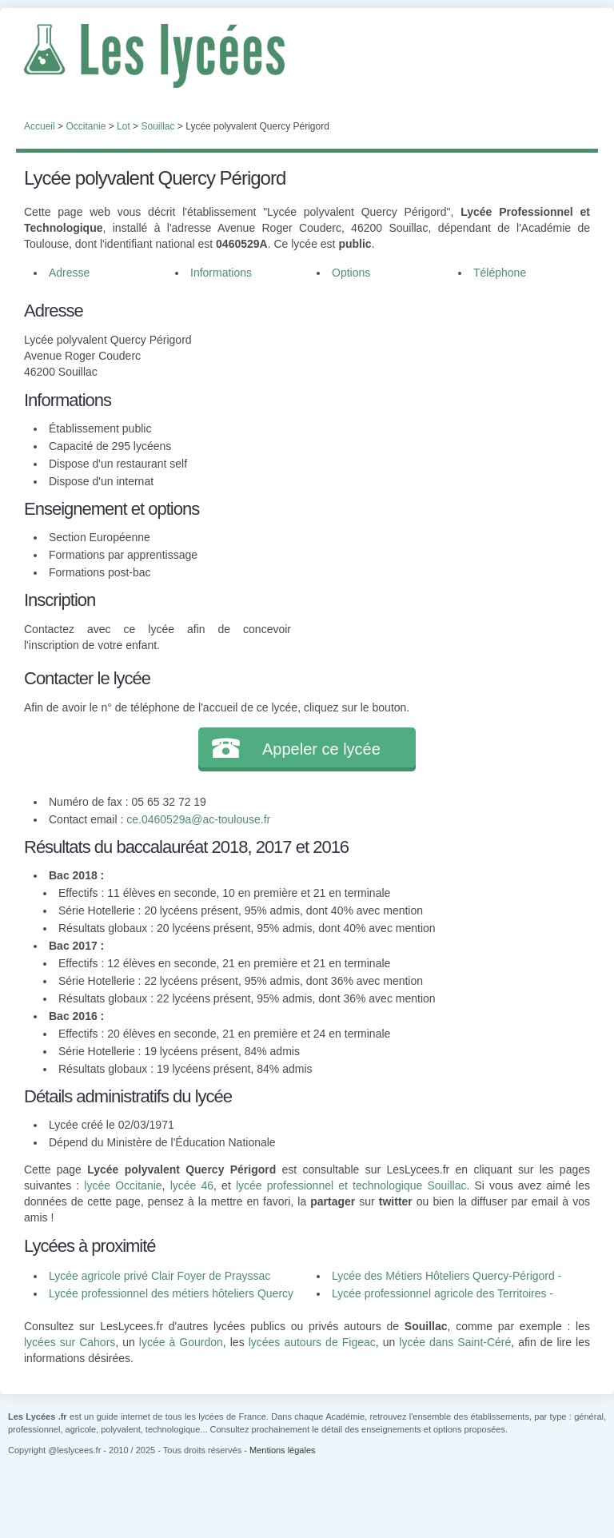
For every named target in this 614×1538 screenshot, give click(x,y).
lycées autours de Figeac (312, 1342)
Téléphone (499, 272)
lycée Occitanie (122, 1185)
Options (351, 272)
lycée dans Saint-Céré (455, 1342)
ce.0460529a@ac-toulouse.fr (198, 819)
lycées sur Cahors (69, 1342)
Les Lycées (307, 56)
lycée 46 (191, 1185)
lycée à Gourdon (181, 1342)
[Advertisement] (440, 397)
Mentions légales (282, 1450)
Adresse (69, 272)
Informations (221, 272)
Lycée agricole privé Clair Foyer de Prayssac (159, 1275)
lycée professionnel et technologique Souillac (351, 1185)
